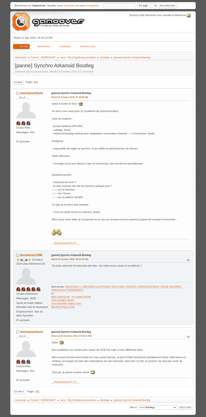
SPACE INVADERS (171, 286)
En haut (19, 391)
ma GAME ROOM (81, 297)
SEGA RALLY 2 (73, 286)
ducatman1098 (31, 255)
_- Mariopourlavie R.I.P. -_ (65, 243)
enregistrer (92, 5)
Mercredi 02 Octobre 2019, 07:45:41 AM (71, 336)
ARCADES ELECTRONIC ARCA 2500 (103, 286)
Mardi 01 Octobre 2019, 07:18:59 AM (69, 97)
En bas (18, 82)
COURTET (130, 286)
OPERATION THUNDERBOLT (67, 290)
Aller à (133, 407)
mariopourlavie (31, 93)
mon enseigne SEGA (62, 300)
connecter (69, 5)
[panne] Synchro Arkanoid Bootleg (71, 93)
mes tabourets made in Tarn (66, 303)
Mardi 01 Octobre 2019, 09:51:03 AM (69, 259)
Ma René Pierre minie (63, 307)
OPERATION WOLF (148, 286)
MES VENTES (59, 297)
